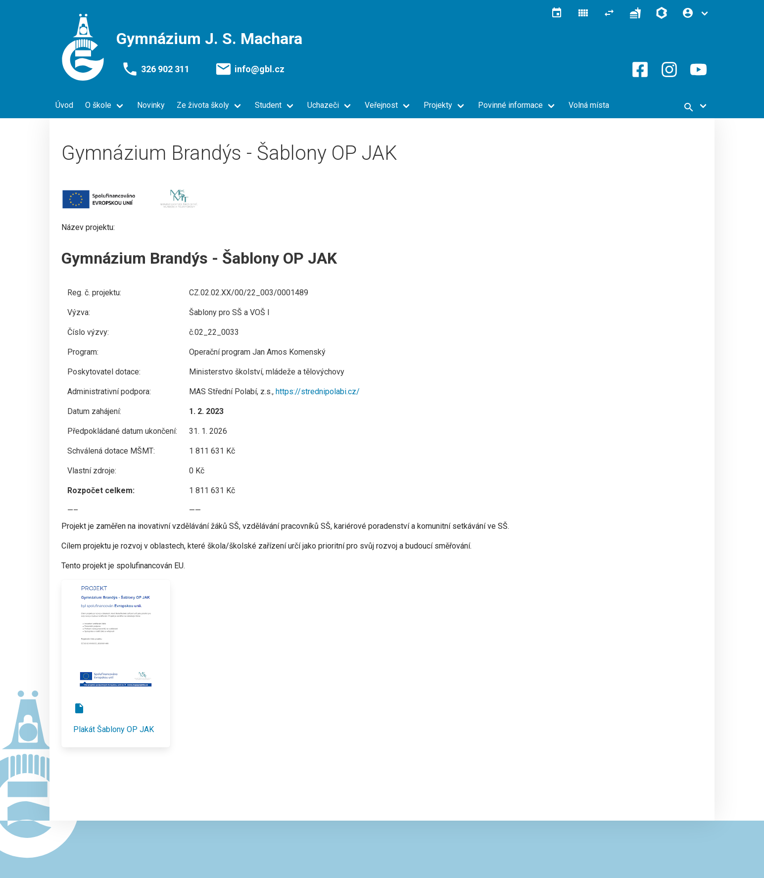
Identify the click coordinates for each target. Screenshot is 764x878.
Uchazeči (323, 105)
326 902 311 (165, 69)
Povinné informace (510, 105)
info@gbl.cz (260, 69)
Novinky (151, 105)
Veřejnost (381, 105)
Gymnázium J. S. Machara (209, 38)
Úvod (64, 105)
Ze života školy (203, 105)
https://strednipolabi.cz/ (318, 391)
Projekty (438, 105)
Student (268, 105)
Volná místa (589, 105)
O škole (98, 105)
